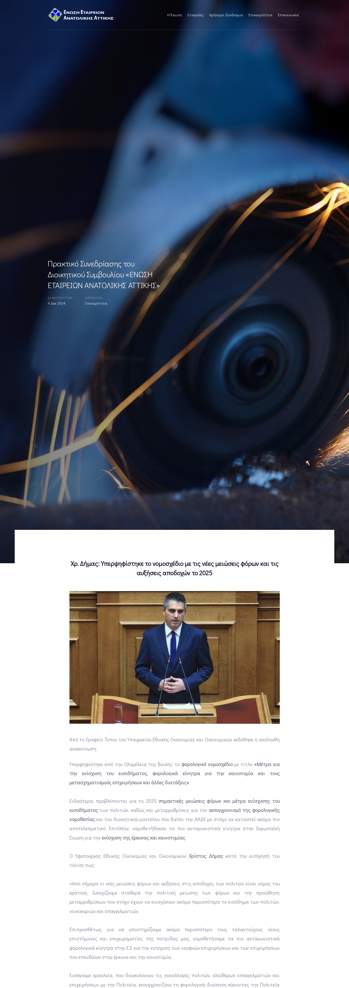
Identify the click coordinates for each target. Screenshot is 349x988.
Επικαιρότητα (96, 303)
